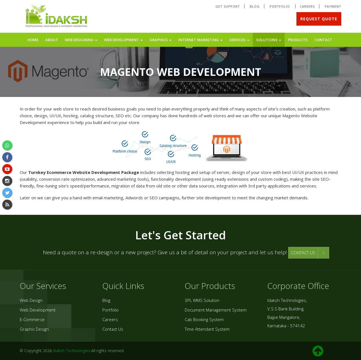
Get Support (227, 6)
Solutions (268, 39)
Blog (255, 6)
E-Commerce (32, 319)
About (51, 39)
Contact (323, 39)
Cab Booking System (204, 319)
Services (239, 39)
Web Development (123, 39)
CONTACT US (303, 252)
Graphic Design (34, 329)
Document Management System (215, 310)
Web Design (31, 300)
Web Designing (81, 39)
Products (298, 39)
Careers (307, 6)
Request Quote (318, 18)
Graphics (160, 39)
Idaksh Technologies (71, 350)
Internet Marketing (200, 39)
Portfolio (280, 6)
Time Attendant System (207, 329)
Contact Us (112, 329)
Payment (333, 6)
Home (32, 39)
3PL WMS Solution (202, 300)
